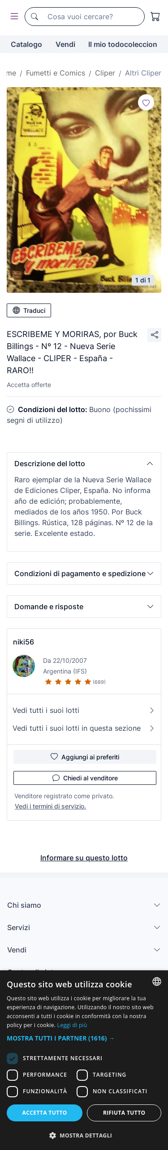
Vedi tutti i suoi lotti (84, 710)
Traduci (29, 310)
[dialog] (84, 1060)
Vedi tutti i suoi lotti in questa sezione (84, 728)
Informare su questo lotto (84, 857)
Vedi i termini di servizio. (50, 806)
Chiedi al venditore (85, 777)
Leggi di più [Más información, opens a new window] (72, 1025)
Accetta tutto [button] (44, 1112)
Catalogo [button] (26, 44)
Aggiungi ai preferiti (85, 756)
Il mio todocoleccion (122, 44)
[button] (84, 463)
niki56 (23, 641)
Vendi (65, 44)
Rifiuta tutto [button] (124, 1112)
